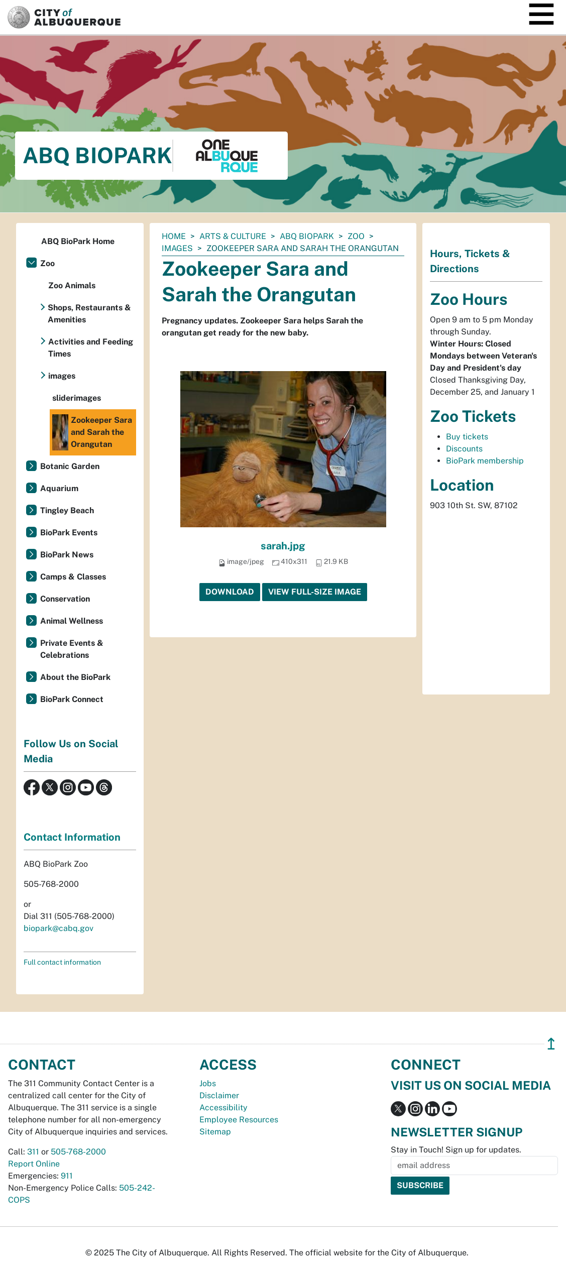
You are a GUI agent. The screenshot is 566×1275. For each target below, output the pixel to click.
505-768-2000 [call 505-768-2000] (78, 1151)
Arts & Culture (232, 236)
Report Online (34, 1164)
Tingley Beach (67, 510)
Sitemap (215, 1131)
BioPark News (66, 554)
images (177, 248)
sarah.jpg (283, 546)
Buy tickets (467, 436)
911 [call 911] (67, 1176)
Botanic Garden (69, 466)
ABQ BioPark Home (78, 241)
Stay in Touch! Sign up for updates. (456, 1149)
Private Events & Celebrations (71, 649)
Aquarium (59, 488)
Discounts (464, 448)
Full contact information (62, 962)
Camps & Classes (73, 577)
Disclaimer (219, 1095)
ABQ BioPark (307, 236)
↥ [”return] (551, 1043)
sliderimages (76, 398)
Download (229, 592)
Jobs (207, 1083)
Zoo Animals (71, 285)
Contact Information (72, 837)
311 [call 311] (33, 1151)
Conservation (65, 599)
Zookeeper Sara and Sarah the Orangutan (92, 432)
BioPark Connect (71, 699)
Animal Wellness (71, 621)
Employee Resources (238, 1119)
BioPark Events (68, 532)
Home (174, 236)
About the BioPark (75, 677)
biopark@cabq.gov (58, 928)
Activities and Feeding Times (90, 348)
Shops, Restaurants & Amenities (89, 313)
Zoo (356, 236)
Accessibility (223, 1107)
